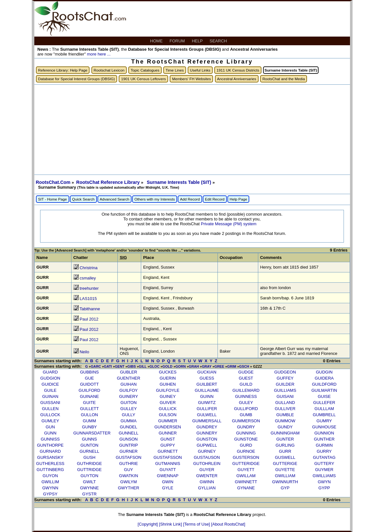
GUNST (167, 439)
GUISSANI (50, 402)
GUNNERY (206, 433)
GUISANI (285, 396)
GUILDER (285, 384)
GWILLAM (246, 475)
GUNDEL (128, 427)
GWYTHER (128, 487)
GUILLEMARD (246, 390)
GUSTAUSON (207, 457)
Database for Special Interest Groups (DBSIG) (76, 79)
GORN (180, 366)
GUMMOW (285, 420)
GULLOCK (50, 414)
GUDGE (246, 372)
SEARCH (218, 41)
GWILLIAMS (324, 475)
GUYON (50, 475)
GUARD (50, 372)
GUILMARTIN (324, 390)
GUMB (246, 414)
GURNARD (50, 451)
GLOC (154, 366)
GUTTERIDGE (246, 463)
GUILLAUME (207, 390)
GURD (246, 445)
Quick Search (83, 199)
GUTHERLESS (50, 463)
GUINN (207, 396)
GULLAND (285, 402)
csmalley (88, 278)
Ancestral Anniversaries (236, 79)
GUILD (246, 384)
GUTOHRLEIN (206, 463)
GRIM (231, 366)
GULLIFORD (246, 408)
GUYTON (89, 475)
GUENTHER (128, 378)
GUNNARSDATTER (92, 433)
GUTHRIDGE (89, 463)
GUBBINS (89, 372)
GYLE (167, 487)
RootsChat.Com (53, 182)
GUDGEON (285, 372)
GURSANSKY (50, 457)
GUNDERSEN (167, 427)
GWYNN (50, 487)
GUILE (50, 390)
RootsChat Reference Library (108, 182)
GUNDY (285, 427)
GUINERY (128, 396)
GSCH (244, 366)
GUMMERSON (246, 420)
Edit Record (215, 199)
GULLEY (128, 408)
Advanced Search (114, 199)
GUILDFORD (324, 384)
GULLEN (50, 408)
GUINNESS (246, 396)
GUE (89, 378)
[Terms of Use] (197, 524)
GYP (285, 487)
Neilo (84, 351)
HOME (157, 41)
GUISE (324, 396)
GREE (219, 366)
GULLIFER (207, 408)
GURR (285, 451)
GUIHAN (128, 384)
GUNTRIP (128, 445)
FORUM (178, 41)
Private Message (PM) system (228, 223)
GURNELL (89, 451)
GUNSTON (206, 439)
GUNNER (168, 433)
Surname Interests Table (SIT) (179, 182)
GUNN (50, 433)
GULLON (89, 414)
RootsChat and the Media (283, 79)
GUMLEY (50, 420)
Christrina (89, 267)
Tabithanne (90, 308)
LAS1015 (88, 298)
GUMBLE (285, 414)
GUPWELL (207, 445)
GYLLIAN (207, 487)
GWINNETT (246, 481)
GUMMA (129, 420)
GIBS (131, 366)
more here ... (99, 54)
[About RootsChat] (228, 524)
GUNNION (324, 433)
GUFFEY (285, 378)
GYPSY (50, 494)
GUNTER (285, 439)
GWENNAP (167, 475)
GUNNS (89, 439)
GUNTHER (324, 439)
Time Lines (175, 70)
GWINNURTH (285, 481)
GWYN (324, 481)
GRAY (206, 366)
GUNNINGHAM (285, 433)
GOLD (167, 366)
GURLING (285, 445)
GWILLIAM (285, 475)
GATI (108, 366)
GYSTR (89, 494)
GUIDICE (50, 384)
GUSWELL (285, 457)
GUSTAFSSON (167, 457)
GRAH (194, 366)
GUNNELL (128, 433)
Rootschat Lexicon (109, 70)
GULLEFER (324, 402)
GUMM (89, 420)
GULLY (128, 414)
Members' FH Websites (191, 79)
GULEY (246, 402)
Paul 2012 (89, 319)
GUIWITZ (207, 402)
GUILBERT (206, 384)
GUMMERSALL (206, 420)
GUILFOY (128, 390)
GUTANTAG (324, 457)
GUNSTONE (246, 439)
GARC (96, 366)
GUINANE (89, 396)
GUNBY (89, 427)
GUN (50, 427)
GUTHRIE (128, 463)
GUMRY (324, 420)
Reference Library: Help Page (63, 70)
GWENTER (206, 475)
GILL (143, 366)
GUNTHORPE (50, 445)
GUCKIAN (206, 372)
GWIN (167, 481)
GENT (119, 366)
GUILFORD (89, 390)
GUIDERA (324, 378)
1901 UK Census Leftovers (143, 79)
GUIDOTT (89, 384)
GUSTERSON (246, 457)
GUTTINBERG (50, 469)
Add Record (190, 199)
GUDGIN (324, 372)
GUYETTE (285, 469)
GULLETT (89, 408)
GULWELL (207, 414)
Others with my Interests (154, 199)
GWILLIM (50, 481)
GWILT (89, 481)
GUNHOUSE (324, 427)
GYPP (324, 487)
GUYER (207, 469)
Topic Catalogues (145, 70)
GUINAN (50, 396)
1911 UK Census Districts (238, 70)
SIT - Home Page (52, 199)
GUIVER (168, 402)
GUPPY (167, 445)
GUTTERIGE (285, 463)
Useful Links (200, 70)
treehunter (89, 288)
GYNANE (246, 487)
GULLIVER (285, 408)
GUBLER (128, 372)
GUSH (89, 457)
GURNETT (168, 451)
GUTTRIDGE (89, 469)
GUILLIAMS (285, 390)
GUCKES (167, 372)
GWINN (207, 481)
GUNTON (89, 445)
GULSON (167, 414)
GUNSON (128, 439)
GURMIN (324, 445)
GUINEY (168, 396)
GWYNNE (89, 487)
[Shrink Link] (171, 524)
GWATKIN (128, 475)
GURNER (129, 451)
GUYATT (167, 469)
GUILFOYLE (167, 390)
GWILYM (128, 481)
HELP (198, 41)
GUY (128, 469)
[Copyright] (148, 524)
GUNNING (246, 433)
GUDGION (50, 378)
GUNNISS (50, 439)
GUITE (89, 402)
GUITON (129, 402)
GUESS (207, 378)
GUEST (246, 378)
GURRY (324, 451)
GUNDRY (246, 427)
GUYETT (245, 469)
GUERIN (167, 378)
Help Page (238, 199)
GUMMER (167, 420)
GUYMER (324, 469)
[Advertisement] (192, 130)
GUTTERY (324, 463)
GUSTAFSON (128, 457)
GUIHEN (167, 384)
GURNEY (207, 451)
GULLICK (168, 408)
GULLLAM (324, 408)
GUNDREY (206, 427)
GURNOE (246, 451)
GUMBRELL (324, 414)
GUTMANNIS (167, 463)
